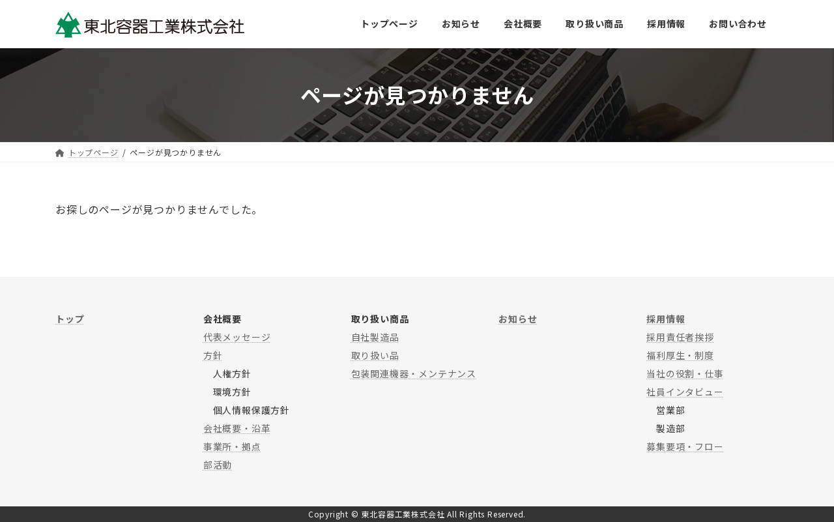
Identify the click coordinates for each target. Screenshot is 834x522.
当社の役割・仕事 (684, 373)
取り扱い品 (375, 355)
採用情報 (665, 318)
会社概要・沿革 (237, 428)
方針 (213, 355)
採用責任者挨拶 (680, 336)
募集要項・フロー (684, 446)
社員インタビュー (684, 391)
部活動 (217, 464)
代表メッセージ (237, 336)
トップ (69, 318)
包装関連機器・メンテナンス (413, 373)
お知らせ (517, 318)
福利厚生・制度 (680, 355)
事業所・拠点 (232, 446)
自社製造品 (375, 336)
